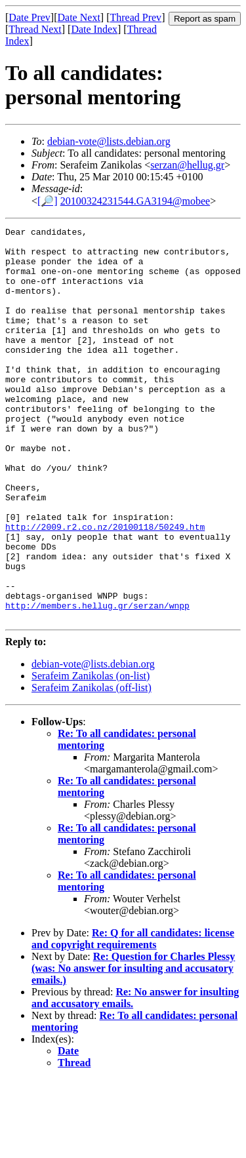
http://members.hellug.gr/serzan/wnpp (97, 682)
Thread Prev (135, 17)
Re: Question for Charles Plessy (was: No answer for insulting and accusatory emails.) (133, 1046)
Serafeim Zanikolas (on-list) (90, 754)
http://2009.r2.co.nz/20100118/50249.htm (105, 587)
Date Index (94, 29)
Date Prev (30, 17)
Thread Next (35, 29)
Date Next (79, 17)
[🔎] (47, 201)
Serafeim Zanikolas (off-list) (91, 766)
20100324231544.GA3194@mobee (135, 201)
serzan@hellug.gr (187, 164)
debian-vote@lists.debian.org (109, 141)
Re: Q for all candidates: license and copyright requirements (132, 1017)
